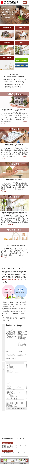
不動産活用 (22, 27)
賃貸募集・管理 (7, 57)
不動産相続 (7, 42)
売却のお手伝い (7, 27)
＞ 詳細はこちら (10, 224)
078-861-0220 (8, 439)
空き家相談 (22, 42)
